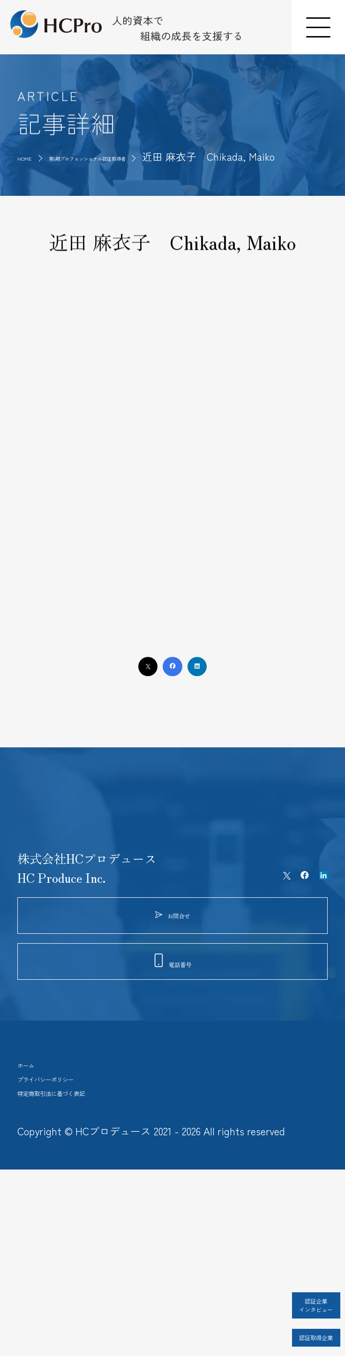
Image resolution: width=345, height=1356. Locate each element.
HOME (31, 156)
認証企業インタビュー (289, 1290)
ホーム (35, 1211)
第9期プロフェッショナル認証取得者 (149, 156)
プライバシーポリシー (78, 1240)
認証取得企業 (289, 1327)
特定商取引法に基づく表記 (90, 1270)
